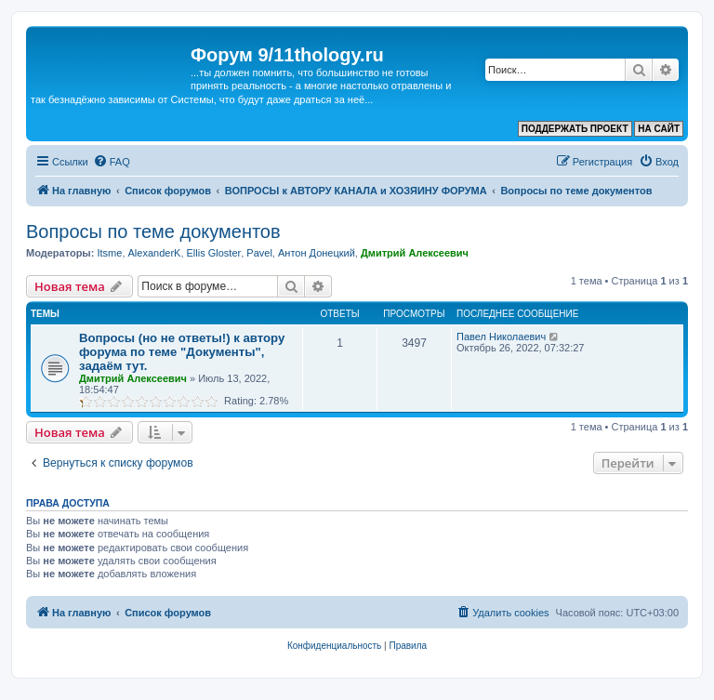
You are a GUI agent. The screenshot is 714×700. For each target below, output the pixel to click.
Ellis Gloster (214, 252)
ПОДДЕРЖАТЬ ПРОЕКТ (575, 129)
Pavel (259, 252)
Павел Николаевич (501, 336)
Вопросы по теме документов (153, 231)
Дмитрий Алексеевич (415, 252)
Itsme (109, 252)
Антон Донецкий (316, 252)
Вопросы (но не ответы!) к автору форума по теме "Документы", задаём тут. (181, 352)
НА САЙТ (659, 129)
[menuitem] (111, 162)
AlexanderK (154, 252)
